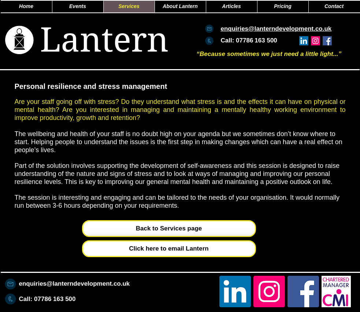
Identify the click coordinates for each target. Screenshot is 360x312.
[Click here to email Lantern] (169, 248)
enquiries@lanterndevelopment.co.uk (74, 283)
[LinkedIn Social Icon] (303, 40)
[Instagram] (315, 40)
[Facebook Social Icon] (327, 40)
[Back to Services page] (169, 228)
